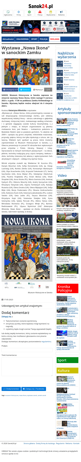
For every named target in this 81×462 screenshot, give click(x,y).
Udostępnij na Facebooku (11, 89)
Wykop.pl (38, 89)
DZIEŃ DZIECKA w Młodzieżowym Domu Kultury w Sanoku (67, 88)
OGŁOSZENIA (22, 39)
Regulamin (60, 443)
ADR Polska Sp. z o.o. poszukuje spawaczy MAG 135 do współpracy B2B (67, 132)
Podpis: (5, 346)
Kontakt (76, 443)
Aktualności (8, 39)
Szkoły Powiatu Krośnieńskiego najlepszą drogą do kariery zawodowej (67, 122)
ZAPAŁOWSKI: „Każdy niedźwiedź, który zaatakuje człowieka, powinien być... (66, 242)
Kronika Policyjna (65, 288)
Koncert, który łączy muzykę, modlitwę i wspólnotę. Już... (66, 209)
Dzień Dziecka (67, 79)
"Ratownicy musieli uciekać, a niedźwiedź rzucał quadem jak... (67, 276)
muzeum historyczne (11, 395)
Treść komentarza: (9, 355)
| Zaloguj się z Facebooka (33, 389)
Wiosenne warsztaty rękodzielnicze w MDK (67, 64)
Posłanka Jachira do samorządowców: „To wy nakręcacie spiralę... (65, 259)
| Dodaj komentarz (11, 389)
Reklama (61, 13)
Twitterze (25, 89)
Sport (29, 13)
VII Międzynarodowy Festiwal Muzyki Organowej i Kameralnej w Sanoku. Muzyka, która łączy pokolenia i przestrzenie (67, 394)
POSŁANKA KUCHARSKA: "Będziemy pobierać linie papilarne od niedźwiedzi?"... (66, 192)
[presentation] (18, 381)
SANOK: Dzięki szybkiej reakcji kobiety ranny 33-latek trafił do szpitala (67, 334)
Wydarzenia (50, 13)
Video (62, 175)
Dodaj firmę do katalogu (45, 443)
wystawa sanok (32, 395)
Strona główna (29, 443)
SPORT (34, 39)
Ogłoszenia (8, 13)
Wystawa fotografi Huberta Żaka (67, 73)
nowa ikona (22, 395)
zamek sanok (42, 395)
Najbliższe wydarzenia (67, 55)
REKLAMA (54, 39)
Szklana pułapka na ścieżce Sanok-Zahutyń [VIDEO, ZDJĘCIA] (67, 225)
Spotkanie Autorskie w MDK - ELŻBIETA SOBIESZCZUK (67, 97)
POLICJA (43, 39)
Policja (40, 13)
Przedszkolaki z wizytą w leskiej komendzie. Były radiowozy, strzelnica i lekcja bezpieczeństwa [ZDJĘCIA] (67, 312)
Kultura (63, 370)
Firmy (18, 13)
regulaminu (46, 341)
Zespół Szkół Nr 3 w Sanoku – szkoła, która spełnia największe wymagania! (67, 153)
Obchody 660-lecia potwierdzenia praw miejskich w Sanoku (67, 425)
